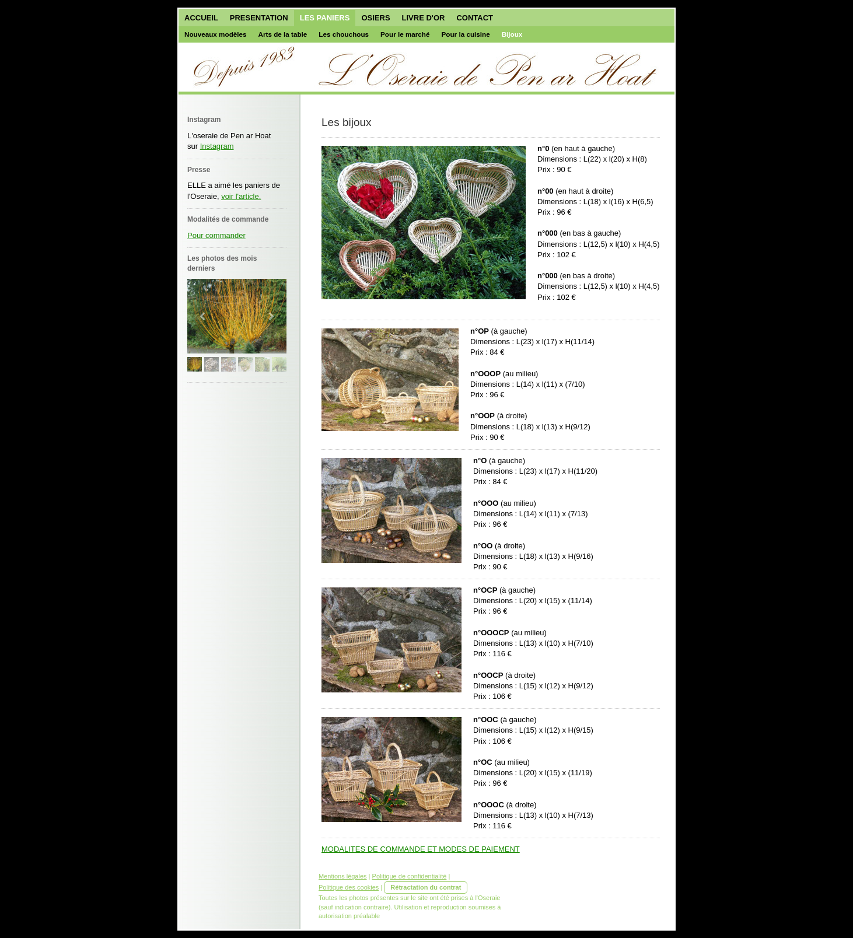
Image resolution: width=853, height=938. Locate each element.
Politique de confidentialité (409, 876)
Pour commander (216, 235)
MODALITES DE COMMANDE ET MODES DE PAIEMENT (420, 849)
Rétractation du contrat (425, 887)
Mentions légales (343, 876)
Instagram (217, 146)
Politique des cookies (349, 887)
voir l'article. (241, 196)
